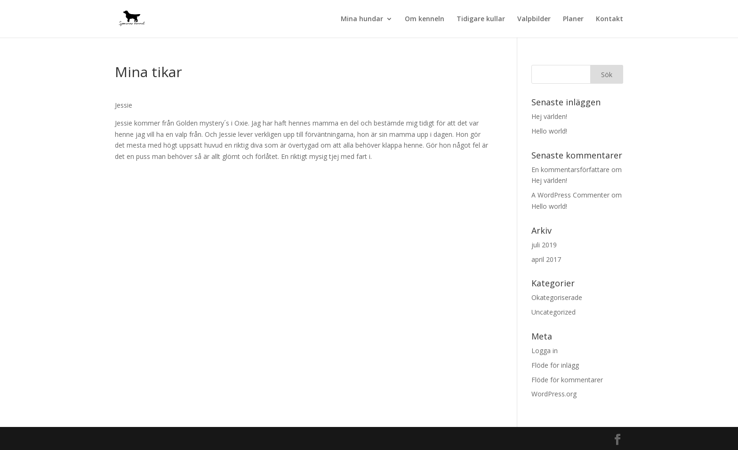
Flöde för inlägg (555, 365)
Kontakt (609, 19)
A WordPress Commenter (570, 194)
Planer (573, 19)
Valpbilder (534, 19)
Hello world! (549, 130)
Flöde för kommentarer (567, 379)
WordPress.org (554, 393)
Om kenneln (424, 19)
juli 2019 (544, 244)
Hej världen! (549, 116)
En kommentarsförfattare (570, 169)
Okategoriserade (556, 297)
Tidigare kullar (481, 19)
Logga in (544, 350)
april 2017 (546, 259)
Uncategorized (553, 312)
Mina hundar (362, 19)
